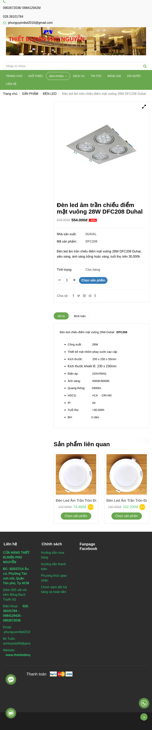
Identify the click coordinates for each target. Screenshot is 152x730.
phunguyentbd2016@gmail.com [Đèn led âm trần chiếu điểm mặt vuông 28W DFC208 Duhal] (28, 22)
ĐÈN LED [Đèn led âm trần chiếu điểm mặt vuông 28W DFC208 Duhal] (49, 93)
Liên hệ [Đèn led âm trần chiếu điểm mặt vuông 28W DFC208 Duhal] (11, 83)
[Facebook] (73, 295)
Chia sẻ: (62, 295)
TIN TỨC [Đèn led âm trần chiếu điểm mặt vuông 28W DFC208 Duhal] (96, 76)
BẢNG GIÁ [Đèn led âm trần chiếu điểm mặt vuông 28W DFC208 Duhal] (114, 76)
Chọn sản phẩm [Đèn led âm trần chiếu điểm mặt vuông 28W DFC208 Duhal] (93, 280)
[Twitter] (78, 295)
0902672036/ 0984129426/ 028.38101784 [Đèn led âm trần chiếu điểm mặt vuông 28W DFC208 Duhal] (22, 9)
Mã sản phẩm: (67, 241)
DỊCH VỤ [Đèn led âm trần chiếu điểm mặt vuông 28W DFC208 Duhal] (79, 76)
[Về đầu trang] (144, 717)
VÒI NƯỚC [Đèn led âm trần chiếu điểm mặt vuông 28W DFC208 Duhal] (134, 76)
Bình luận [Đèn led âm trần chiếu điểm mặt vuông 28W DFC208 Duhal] (80, 316)
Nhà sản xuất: (67, 234)
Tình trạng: (65, 269)
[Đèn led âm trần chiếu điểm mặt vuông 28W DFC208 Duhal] (90, 295)
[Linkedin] (84, 295)
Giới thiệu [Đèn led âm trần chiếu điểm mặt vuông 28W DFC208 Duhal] (35, 76)
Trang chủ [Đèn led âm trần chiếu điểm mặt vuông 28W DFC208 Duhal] (14, 76)
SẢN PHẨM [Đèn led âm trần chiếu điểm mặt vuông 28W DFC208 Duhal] (56, 76)
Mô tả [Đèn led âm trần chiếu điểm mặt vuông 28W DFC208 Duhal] (61, 316)
